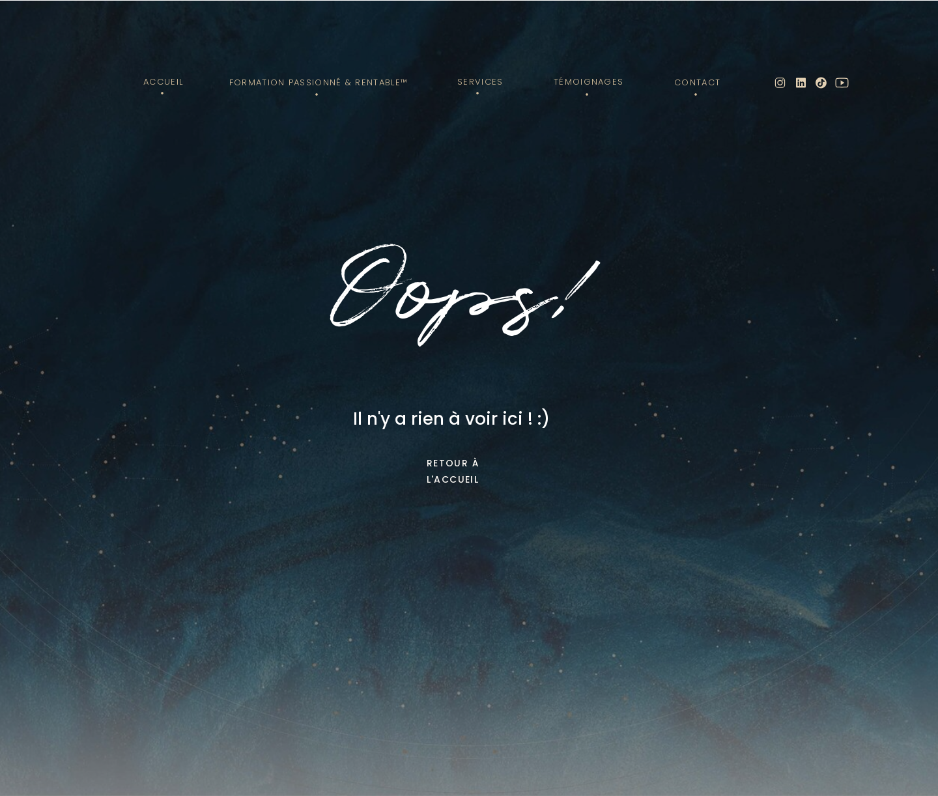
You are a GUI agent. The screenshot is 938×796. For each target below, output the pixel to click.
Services (480, 82)
